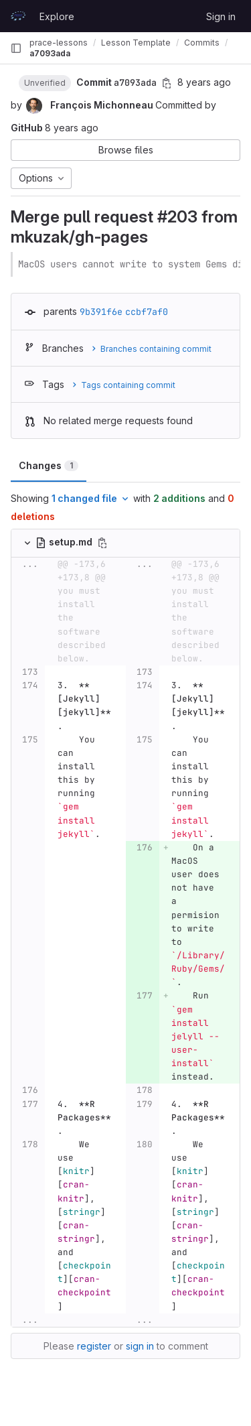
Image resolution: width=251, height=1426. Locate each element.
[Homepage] (18, 16)
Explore (56, 16)
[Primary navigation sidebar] (16, 48)
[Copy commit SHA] (167, 83)
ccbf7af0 (146, 312)
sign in (140, 1346)
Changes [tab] (48, 465)
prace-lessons (58, 43)
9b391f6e (101, 312)
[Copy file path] (102, 543)
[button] (45, 82)
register (94, 1346)
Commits (202, 43)
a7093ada (49, 53)
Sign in (221, 16)
